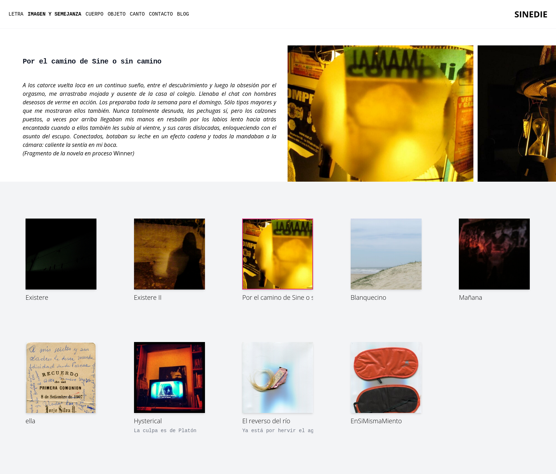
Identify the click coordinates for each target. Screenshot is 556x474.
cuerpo (94, 14)
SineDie (531, 14)
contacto (161, 14)
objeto (117, 14)
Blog (183, 14)
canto (137, 14)
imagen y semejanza (54, 14)
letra (16, 14)
